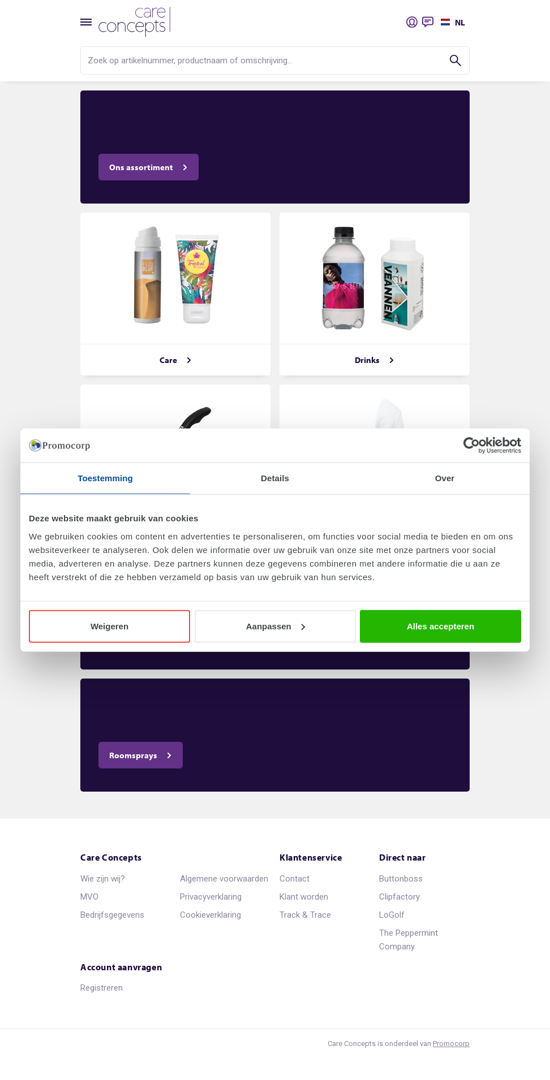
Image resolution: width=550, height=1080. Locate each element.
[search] (275, 60)
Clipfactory (399, 897)
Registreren (101, 988)
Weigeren (109, 625)
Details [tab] (275, 478)
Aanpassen (275, 625)
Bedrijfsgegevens (112, 915)
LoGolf (392, 915)
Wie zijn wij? (102, 879)
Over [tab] (445, 478)
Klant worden (304, 897)
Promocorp (451, 1043)
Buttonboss (401, 879)
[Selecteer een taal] (451, 22)
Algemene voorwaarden (224, 879)
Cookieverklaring (210, 915)
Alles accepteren (440, 625)
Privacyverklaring (211, 897)
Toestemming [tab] (105, 478)
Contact (295, 879)
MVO (89, 897)
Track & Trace (305, 915)
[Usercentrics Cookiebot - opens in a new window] (471, 445)
